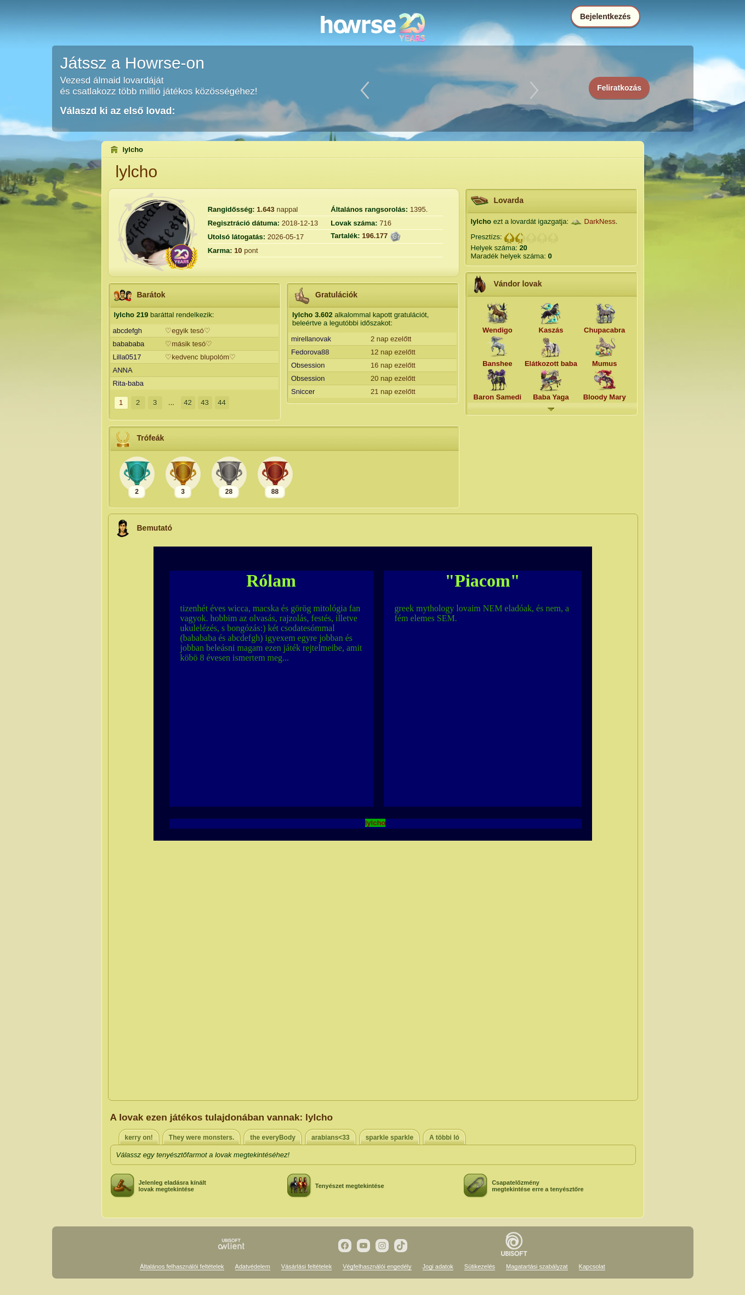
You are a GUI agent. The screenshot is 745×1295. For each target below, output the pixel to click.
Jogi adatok (438, 1266)
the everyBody (272, 1137)
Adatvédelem (252, 1266)
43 (204, 402)
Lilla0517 (127, 357)
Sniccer (303, 391)
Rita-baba (128, 383)
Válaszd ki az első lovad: (117, 110)
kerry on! (139, 1137)
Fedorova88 (310, 352)
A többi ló (444, 1137)
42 (187, 402)
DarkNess (600, 221)
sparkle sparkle (389, 1137)
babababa (129, 344)
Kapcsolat (592, 1266)
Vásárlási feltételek (306, 1266)
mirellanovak (311, 339)
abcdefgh (128, 330)
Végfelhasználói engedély (377, 1266)
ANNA (123, 370)
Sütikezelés (479, 1266)
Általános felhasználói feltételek (182, 1266)
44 (221, 402)
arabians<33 (330, 1137)
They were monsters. (201, 1137)
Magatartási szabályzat (537, 1266)
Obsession (308, 365)
